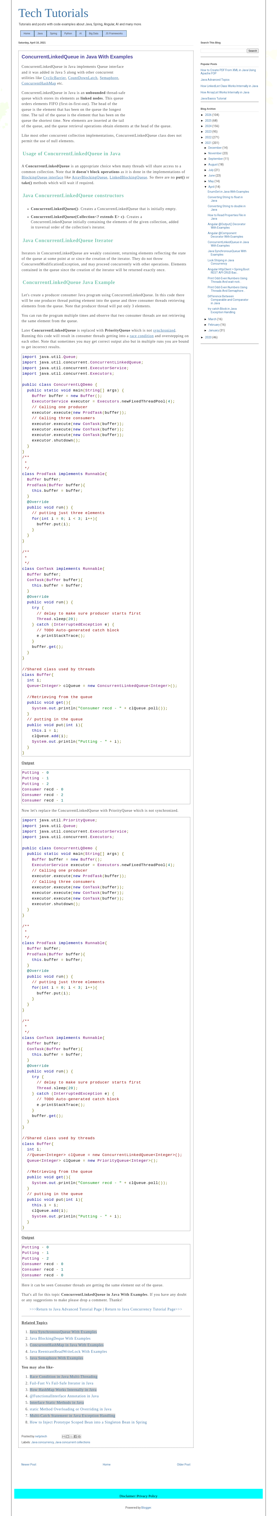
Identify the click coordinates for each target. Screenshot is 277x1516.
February (214, 324)
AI (80, 33)
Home (27, 33)
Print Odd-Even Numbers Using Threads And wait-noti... (227, 280)
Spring (53, 33)
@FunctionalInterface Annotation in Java (64, 1396)
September (216, 158)
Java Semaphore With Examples (56, 1358)
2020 (208, 337)
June (211, 175)
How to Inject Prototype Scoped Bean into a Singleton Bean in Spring (88, 1422)
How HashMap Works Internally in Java (63, 1390)
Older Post (183, 1464)
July (211, 170)
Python (68, 33)
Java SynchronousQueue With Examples (63, 1332)
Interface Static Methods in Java (57, 1403)
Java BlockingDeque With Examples (60, 1338)
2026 (208, 114)
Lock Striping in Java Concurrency (221, 262)
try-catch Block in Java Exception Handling (222, 310)
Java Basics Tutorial (213, 98)
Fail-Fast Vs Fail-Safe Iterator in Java (61, 1383)
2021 (208, 142)
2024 (208, 126)
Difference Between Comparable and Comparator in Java (228, 300)
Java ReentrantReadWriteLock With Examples (68, 1351)
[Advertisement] (159, 91)
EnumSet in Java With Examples (228, 191)
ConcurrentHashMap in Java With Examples (67, 1345)
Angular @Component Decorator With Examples (225, 234)
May (211, 181)
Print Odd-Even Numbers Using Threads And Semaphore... (227, 289)
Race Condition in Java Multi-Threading (64, 1377)
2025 (208, 120)
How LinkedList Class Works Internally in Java (229, 86)
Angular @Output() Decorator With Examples (227, 225)
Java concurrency (42, 1442)
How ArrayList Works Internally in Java (225, 92)
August (213, 164)
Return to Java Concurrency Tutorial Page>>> (143, 1309)
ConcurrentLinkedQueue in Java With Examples (228, 243)
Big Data (93, 33)
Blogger (146, 1507)
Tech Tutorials (53, 13)
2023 (208, 131)
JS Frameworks (114, 33)
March (212, 319)
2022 (208, 137)
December (215, 147)
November (215, 153)
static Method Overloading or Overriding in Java (71, 1409)
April (211, 186)
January (214, 330)
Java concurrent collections (72, 1442)
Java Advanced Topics (215, 79)
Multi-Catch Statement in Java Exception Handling (72, 1416)
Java (40, 33)
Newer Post (28, 1464)
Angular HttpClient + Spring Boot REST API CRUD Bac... (228, 271)
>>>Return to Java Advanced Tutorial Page (66, 1309)
